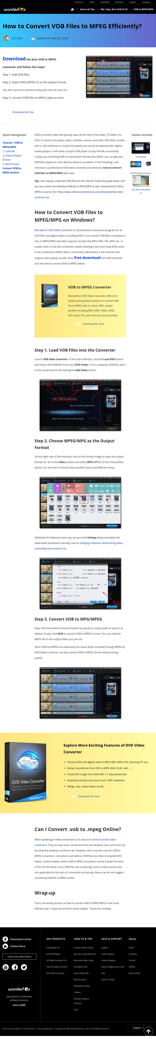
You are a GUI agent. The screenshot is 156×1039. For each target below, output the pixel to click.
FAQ (103, 976)
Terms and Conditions (12, 1031)
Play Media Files (80, 970)
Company (133, 957)
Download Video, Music (84, 963)
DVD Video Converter (55, 976)
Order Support (107, 957)
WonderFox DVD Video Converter (53, 230)
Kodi (76, 1012)
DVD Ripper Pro (53, 950)
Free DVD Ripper (53, 957)
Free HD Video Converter (57, 970)
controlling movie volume (48, 551)
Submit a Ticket (107, 982)
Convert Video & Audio (83, 950)
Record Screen (80, 982)
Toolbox (77, 995)
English (137, 1030)
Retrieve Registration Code (112, 970)
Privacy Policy (29, 1031)
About (131, 950)
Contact (132, 963)
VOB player (81, 151)
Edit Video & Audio (82, 989)
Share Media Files (81, 976)
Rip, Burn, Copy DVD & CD (85, 957)
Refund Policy (134, 976)
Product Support (108, 963)
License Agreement (45, 1031)
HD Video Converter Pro (56, 963)
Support (104, 950)
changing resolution (90, 546)
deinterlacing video (112, 546)
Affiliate (132, 970)
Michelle (17, 38)
